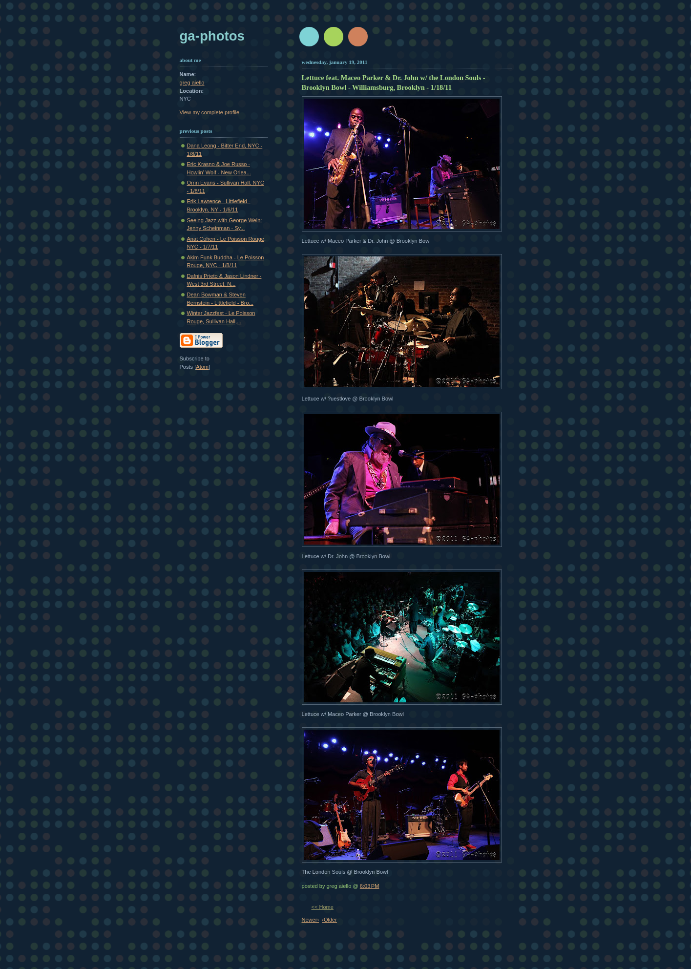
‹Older (329, 920)
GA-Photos (212, 35)
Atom (202, 367)
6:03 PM (369, 886)
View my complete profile (210, 112)
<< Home (323, 907)
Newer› (310, 920)
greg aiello (192, 82)
